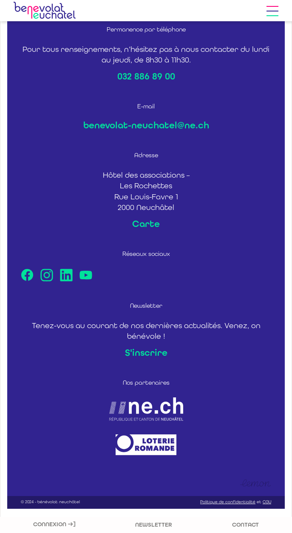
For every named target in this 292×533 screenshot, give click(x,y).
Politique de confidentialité (227, 502)
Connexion (54, 524)
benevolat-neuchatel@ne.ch (146, 125)
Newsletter (153, 524)
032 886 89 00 (146, 76)
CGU (267, 502)
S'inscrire (146, 352)
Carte (146, 224)
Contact (245, 524)
